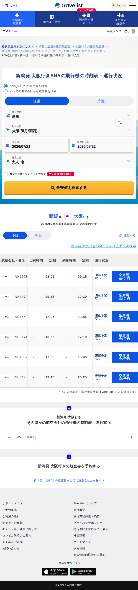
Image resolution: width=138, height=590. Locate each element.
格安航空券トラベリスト (18, 46)
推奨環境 (79, 535)
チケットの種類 (12, 522)
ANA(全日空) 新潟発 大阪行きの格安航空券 (73, 51)
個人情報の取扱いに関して (91, 554)
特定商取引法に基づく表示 (91, 529)
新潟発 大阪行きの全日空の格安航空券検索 (103, 246)
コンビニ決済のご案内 (16, 535)
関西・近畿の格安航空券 (55, 46)
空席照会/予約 (124, 276)
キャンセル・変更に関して (19, 529)
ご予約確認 (9, 510)
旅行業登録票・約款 (87, 516)
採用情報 (79, 548)
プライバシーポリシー (88, 522)
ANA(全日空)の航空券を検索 (28, 86)
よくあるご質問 (12, 542)
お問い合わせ (11, 548)
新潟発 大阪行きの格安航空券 (21, 51)
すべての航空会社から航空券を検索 (33, 91)
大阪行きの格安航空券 (90, 46)
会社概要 (79, 510)
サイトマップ (82, 542)
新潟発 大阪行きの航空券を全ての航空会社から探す (69, 480)
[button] (69, 161)
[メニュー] (131, 5)
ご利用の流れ (11, 516)
